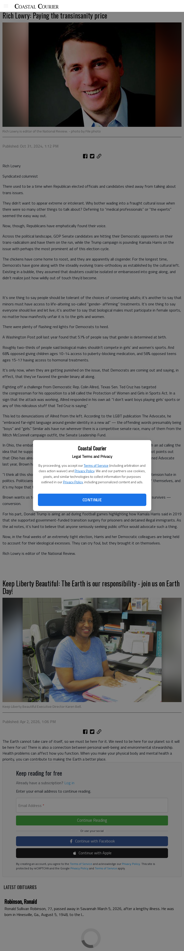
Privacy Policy (84, 470)
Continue (92, 500)
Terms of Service (96, 465)
